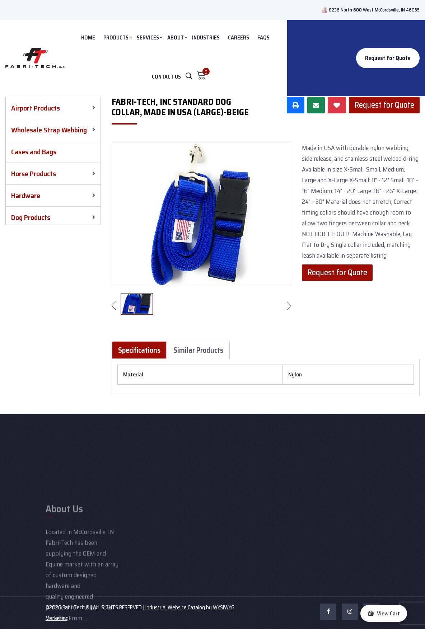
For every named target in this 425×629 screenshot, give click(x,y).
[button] (383, 613)
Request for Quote (388, 57)
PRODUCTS (116, 37)
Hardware (25, 195)
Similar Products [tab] (198, 350)
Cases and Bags (33, 151)
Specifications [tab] (139, 350)
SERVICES (148, 37)
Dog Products (30, 217)
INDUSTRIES (206, 37)
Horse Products (33, 173)
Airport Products (35, 108)
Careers (238, 37)
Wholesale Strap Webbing (49, 130)
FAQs (263, 37)
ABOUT (175, 37)
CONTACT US (166, 76)
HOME (88, 37)
